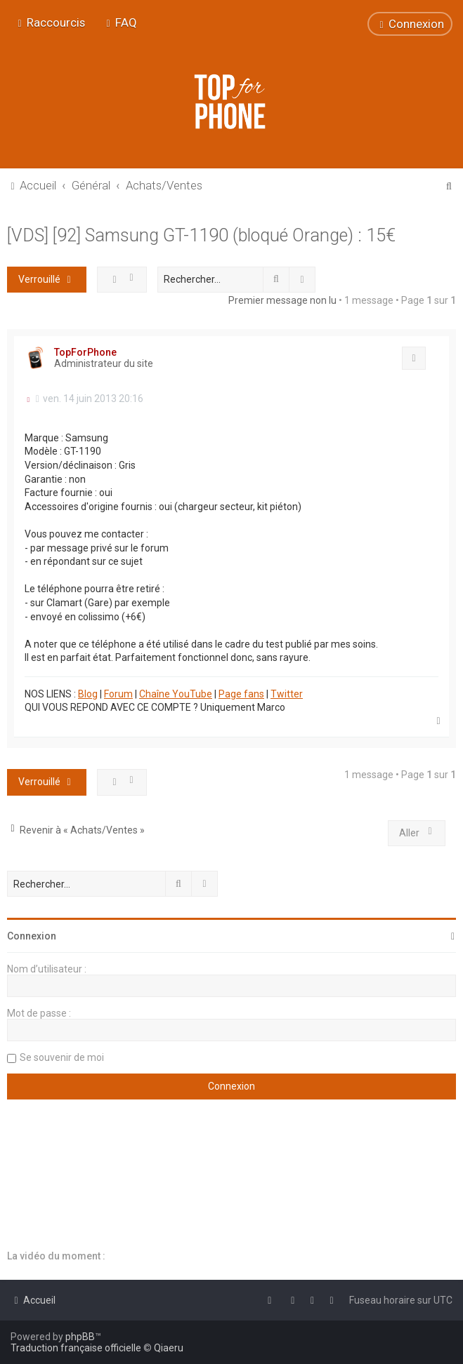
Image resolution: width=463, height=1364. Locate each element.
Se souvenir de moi (62, 1057)
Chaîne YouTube (175, 694)
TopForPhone (85, 352)
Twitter (286, 694)
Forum (118, 694)
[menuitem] (120, 22)
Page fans (241, 694)
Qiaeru (168, 1347)
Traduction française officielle (76, 1347)
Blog (88, 694)
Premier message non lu (282, 300)
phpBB (80, 1336)
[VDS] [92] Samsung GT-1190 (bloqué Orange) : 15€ (201, 235)
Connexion (31, 936)
